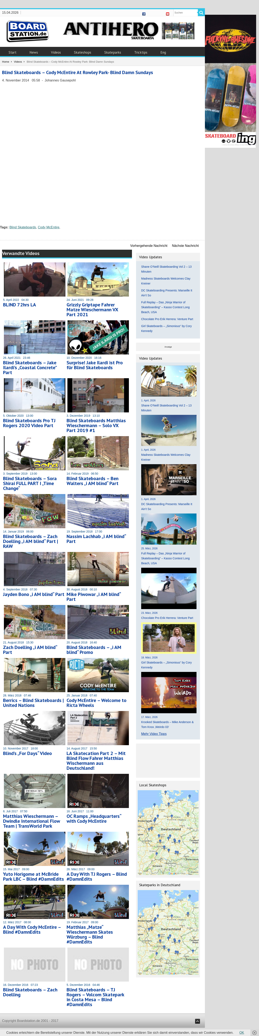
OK (241, 1032)
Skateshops (82, 52)
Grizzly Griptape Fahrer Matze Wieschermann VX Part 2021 (92, 309)
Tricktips (140, 52)
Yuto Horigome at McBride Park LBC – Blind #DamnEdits (33, 876)
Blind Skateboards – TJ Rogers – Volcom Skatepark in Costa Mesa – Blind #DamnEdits (95, 997)
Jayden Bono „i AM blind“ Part (33, 594)
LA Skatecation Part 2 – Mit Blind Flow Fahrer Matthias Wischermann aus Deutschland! (96, 760)
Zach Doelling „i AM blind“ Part (30, 649)
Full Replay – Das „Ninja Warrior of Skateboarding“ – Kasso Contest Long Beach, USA (165, 307)
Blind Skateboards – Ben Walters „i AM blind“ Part (92, 480)
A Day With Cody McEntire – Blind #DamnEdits (32, 929)
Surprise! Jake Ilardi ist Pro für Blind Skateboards (95, 365)
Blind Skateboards (22, 227)
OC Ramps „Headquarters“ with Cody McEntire (94, 818)
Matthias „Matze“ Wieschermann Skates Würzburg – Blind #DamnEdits (90, 934)
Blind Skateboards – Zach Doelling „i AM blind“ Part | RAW (30, 541)
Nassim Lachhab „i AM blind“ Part (96, 538)
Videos (56, 52)
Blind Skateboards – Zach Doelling (30, 992)
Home (5, 61)
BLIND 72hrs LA (19, 304)
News (34, 52)
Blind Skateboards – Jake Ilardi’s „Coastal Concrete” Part (30, 367)
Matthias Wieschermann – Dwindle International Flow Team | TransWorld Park (31, 821)
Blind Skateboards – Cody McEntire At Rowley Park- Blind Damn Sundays (77, 72)
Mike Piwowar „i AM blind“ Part (94, 596)
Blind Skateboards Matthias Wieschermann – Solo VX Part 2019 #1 (96, 425)
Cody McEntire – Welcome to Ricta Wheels (96, 702)
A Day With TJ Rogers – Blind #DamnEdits (97, 876)
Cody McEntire (48, 227)
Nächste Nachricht (185, 245)
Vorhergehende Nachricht (148, 245)
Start (12, 52)
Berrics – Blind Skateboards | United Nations (33, 702)
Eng (163, 52)
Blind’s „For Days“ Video (27, 753)
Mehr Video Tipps (154, 734)
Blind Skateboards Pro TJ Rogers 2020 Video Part (29, 423)
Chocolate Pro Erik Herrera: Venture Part (167, 319)
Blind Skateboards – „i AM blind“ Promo (94, 649)
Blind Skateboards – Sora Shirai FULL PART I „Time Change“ (30, 483)
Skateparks (112, 52)
